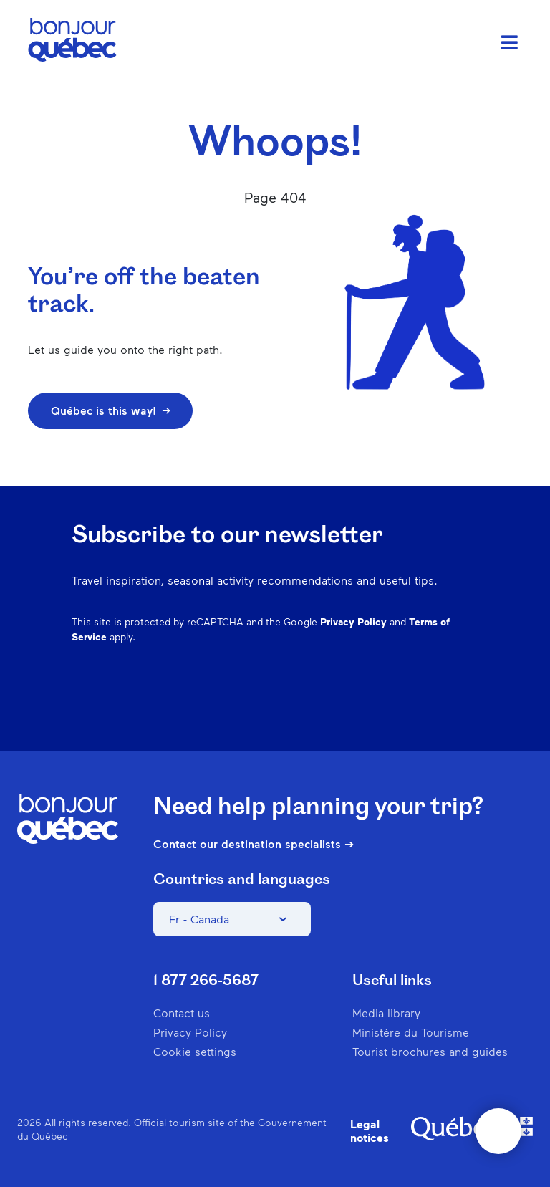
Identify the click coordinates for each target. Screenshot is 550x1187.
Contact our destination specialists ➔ (253, 843)
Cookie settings (194, 1051)
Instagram (319, 706)
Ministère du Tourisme (410, 1032)
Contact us (181, 1012)
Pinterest (357, 706)
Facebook (282, 706)
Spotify (394, 706)
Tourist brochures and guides (430, 1051)
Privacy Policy (353, 621)
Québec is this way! (110, 410)
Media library (386, 1012)
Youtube (468, 706)
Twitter (431, 706)
